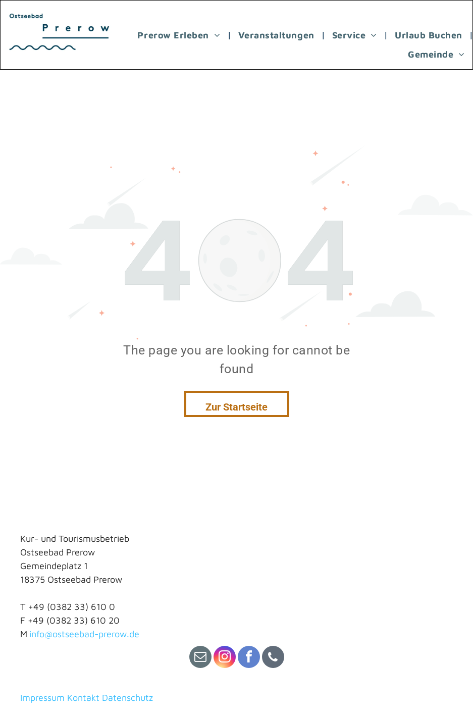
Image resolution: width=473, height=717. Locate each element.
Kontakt (83, 697)
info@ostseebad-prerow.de (84, 634)
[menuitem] (180, 34)
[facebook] (249, 658)
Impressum (42, 697)
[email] (200, 658)
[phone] (273, 658)
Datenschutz (127, 697)
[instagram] (225, 658)
